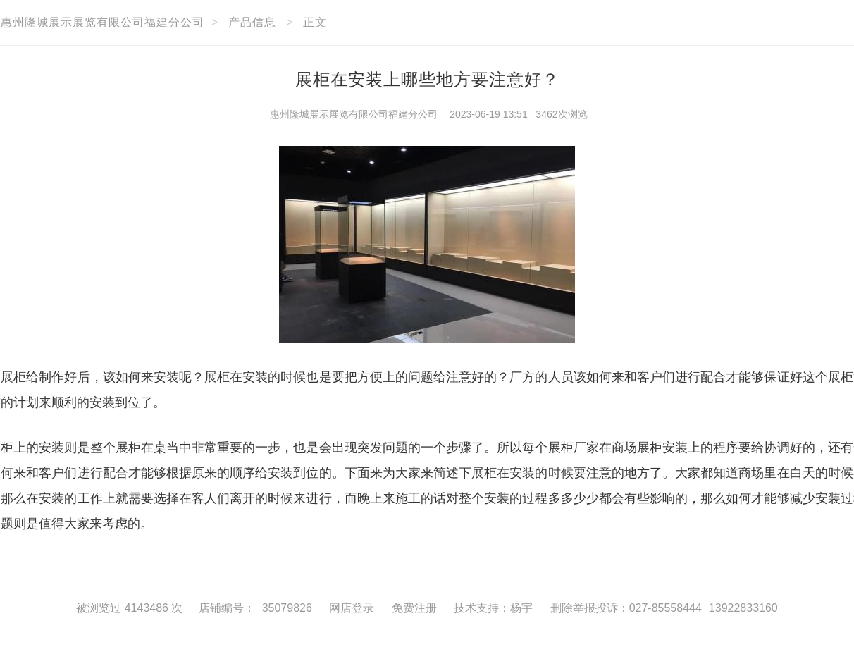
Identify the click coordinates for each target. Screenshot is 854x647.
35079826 (287, 608)
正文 (315, 22)
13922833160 (743, 608)
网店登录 (351, 608)
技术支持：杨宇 (493, 608)
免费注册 (414, 608)
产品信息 (252, 22)
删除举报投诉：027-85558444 (626, 608)
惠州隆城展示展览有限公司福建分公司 (354, 114)
